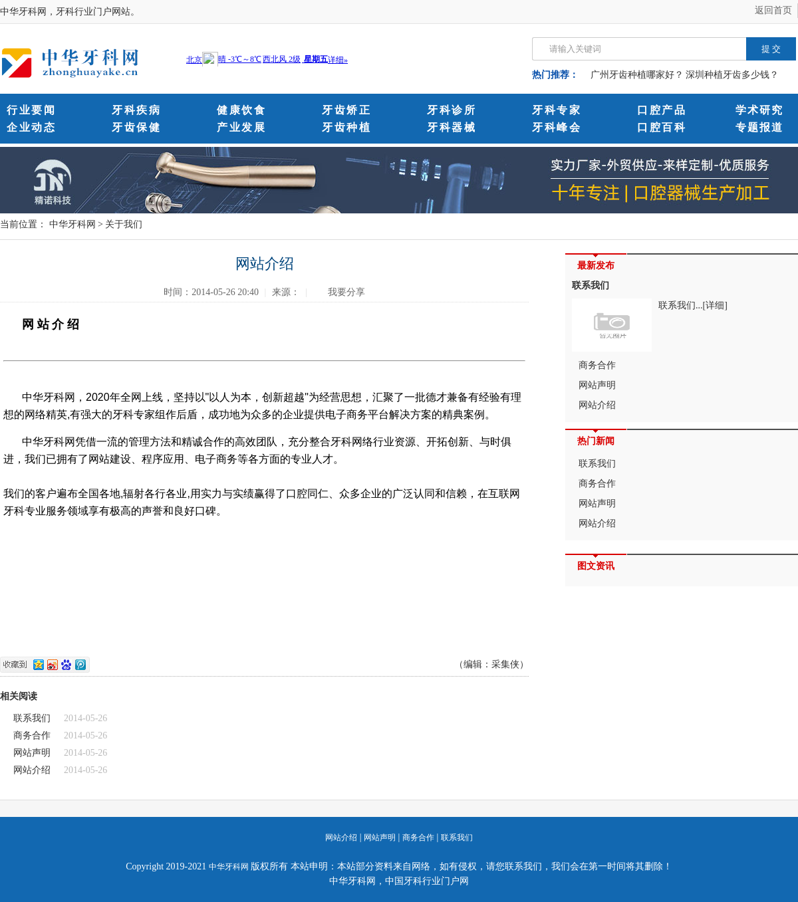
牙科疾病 (136, 110)
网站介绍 (32, 770)
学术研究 (759, 110)
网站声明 (32, 753)
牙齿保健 (136, 127)
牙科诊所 (451, 110)
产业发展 (241, 127)
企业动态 (31, 127)
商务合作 (32, 735)
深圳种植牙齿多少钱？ (732, 75)
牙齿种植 (346, 127)
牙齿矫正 (346, 110)
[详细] (715, 305)
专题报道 (759, 127)
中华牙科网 (72, 224)
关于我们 (123, 224)
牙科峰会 (556, 127)
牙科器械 (451, 127)
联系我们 (32, 718)
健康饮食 (241, 110)
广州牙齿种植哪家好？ (637, 75)
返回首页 (773, 10)
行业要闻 (31, 110)
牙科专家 (556, 110)
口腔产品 (661, 110)
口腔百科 (661, 127)
